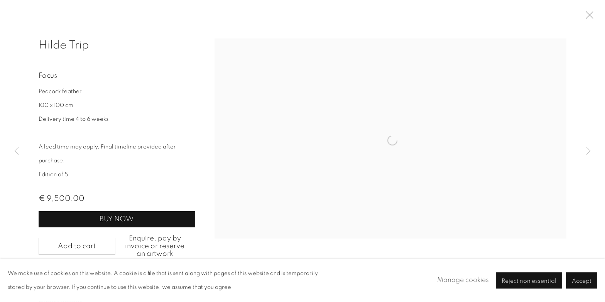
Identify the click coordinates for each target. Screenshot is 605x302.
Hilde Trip (64, 45)
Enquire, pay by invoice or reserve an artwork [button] (154, 246)
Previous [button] (16, 151)
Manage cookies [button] (463, 280)
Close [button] (587, 17)
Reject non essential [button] (529, 281)
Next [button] (588, 151)
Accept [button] (581, 281)
